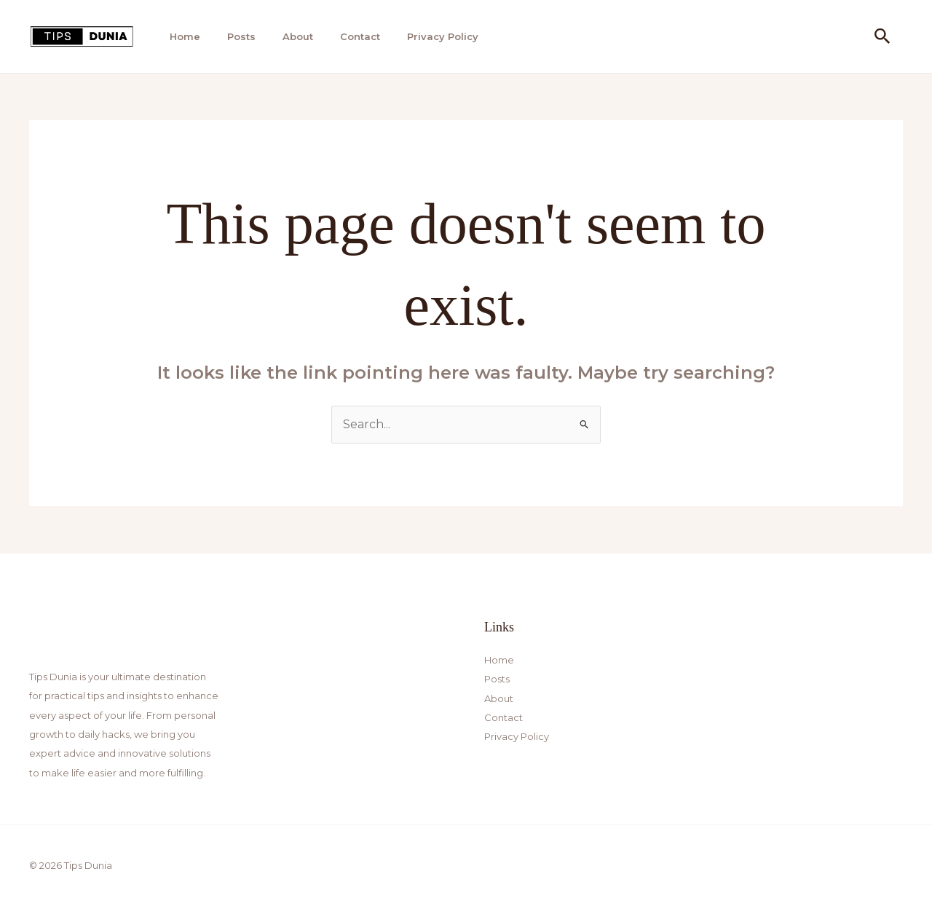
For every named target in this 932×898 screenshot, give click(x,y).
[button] (882, 37)
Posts (241, 36)
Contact (360, 36)
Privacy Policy (442, 36)
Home (185, 36)
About (298, 36)
